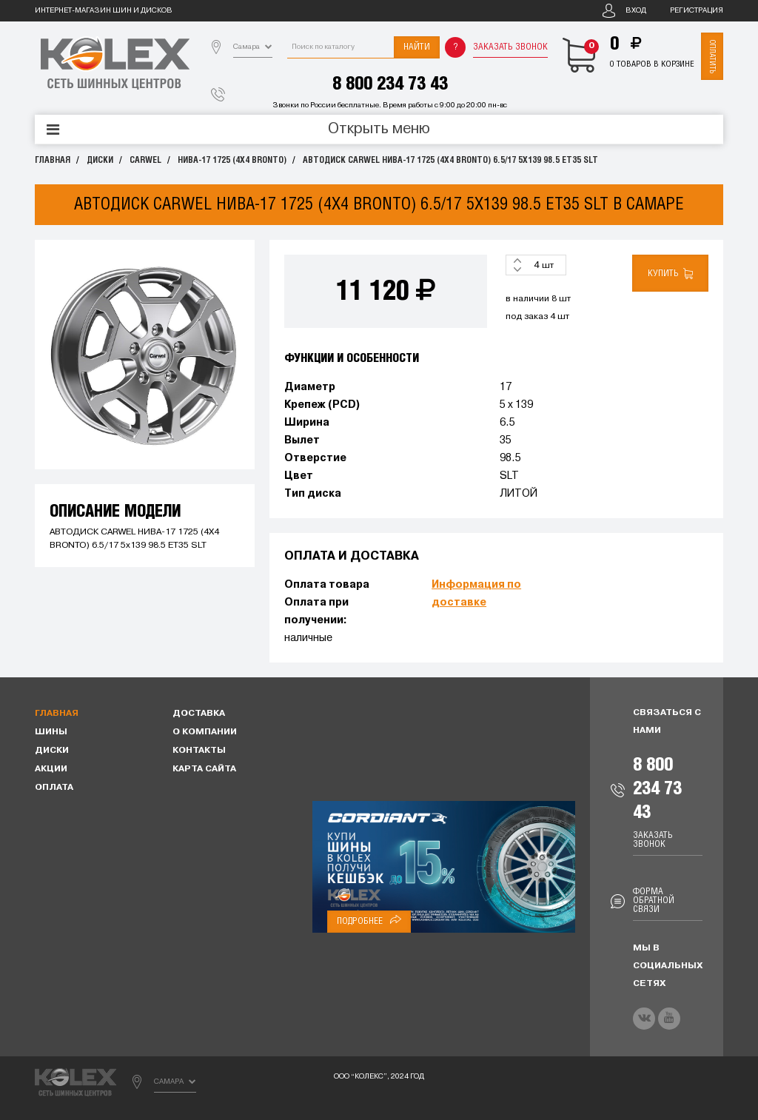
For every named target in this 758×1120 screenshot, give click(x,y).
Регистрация (696, 10)
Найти (416, 47)
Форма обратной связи (653, 900)
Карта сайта (204, 769)
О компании (204, 732)
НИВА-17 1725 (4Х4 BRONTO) (232, 160)
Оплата (54, 787)
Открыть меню (379, 129)
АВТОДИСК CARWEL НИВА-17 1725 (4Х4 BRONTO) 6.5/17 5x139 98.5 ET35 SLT (450, 160)
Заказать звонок (510, 47)
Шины (51, 732)
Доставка (198, 713)
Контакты (199, 750)
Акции (51, 769)
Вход (635, 10)
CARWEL (145, 160)
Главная (52, 160)
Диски (100, 160)
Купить (670, 273)
